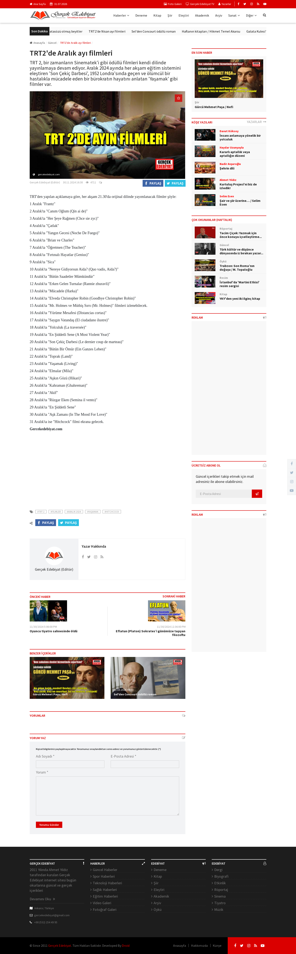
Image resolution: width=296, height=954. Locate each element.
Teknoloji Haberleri (107, 883)
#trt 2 (40, 511)
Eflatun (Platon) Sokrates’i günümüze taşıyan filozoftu (150, 633)
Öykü (157, 909)
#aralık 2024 (74, 511)
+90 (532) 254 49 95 (45, 922)
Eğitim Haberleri (105, 896)
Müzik (218, 909)
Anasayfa (37, 43)
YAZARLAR (256, 122)
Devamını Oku (42, 899)
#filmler (56, 511)
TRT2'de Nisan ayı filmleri (116, 31)
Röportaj (221, 889)
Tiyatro (220, 902)
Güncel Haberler (105, 869)
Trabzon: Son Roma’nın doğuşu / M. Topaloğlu (237, 268)
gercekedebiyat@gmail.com (52, 915)
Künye (217, 945)
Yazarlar (224, 4)
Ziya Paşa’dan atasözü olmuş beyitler (65, 31)
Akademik (202, 15)
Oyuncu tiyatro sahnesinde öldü (53, 631)
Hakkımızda (199, 945)
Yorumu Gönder (49, 825)
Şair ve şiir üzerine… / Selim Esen (240, 202)
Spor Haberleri (104, 876)
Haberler (121, 15)
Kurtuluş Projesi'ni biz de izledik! (238, 186)
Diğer (251, 15)
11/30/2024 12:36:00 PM (171, 627)
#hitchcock (112, 511)
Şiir (170, 15)
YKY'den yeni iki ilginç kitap (240, 298)
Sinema (220, 896)
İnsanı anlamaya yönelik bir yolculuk (240, 137)
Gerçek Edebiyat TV (200, 4)
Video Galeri (102, 902)
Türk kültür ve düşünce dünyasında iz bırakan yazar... (241, 251)
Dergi (218, 869)
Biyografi (221, 876)
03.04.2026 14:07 (43, 690)
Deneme (141, 15)
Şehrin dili (227, 168)
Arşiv (218, 15)
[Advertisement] (107, 468)
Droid (126, 945)
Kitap (157, 15)
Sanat (234, 15)
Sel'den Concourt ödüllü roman (163, 31)
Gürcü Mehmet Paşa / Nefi (50, 694)
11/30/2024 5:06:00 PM (43, 627)
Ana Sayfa (38, 4)
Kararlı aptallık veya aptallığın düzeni (235, 154)
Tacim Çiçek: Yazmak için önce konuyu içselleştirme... (241, 235)
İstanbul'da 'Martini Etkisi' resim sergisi (239, 284)
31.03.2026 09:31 (124, 690)
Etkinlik (220, 883)
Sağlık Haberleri (105, 889)
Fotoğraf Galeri (104, 909)
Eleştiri (184, 15)
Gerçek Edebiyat (59, 945)
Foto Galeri (173, 4)
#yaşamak (92, 511)
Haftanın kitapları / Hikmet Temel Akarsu (220, 31)
